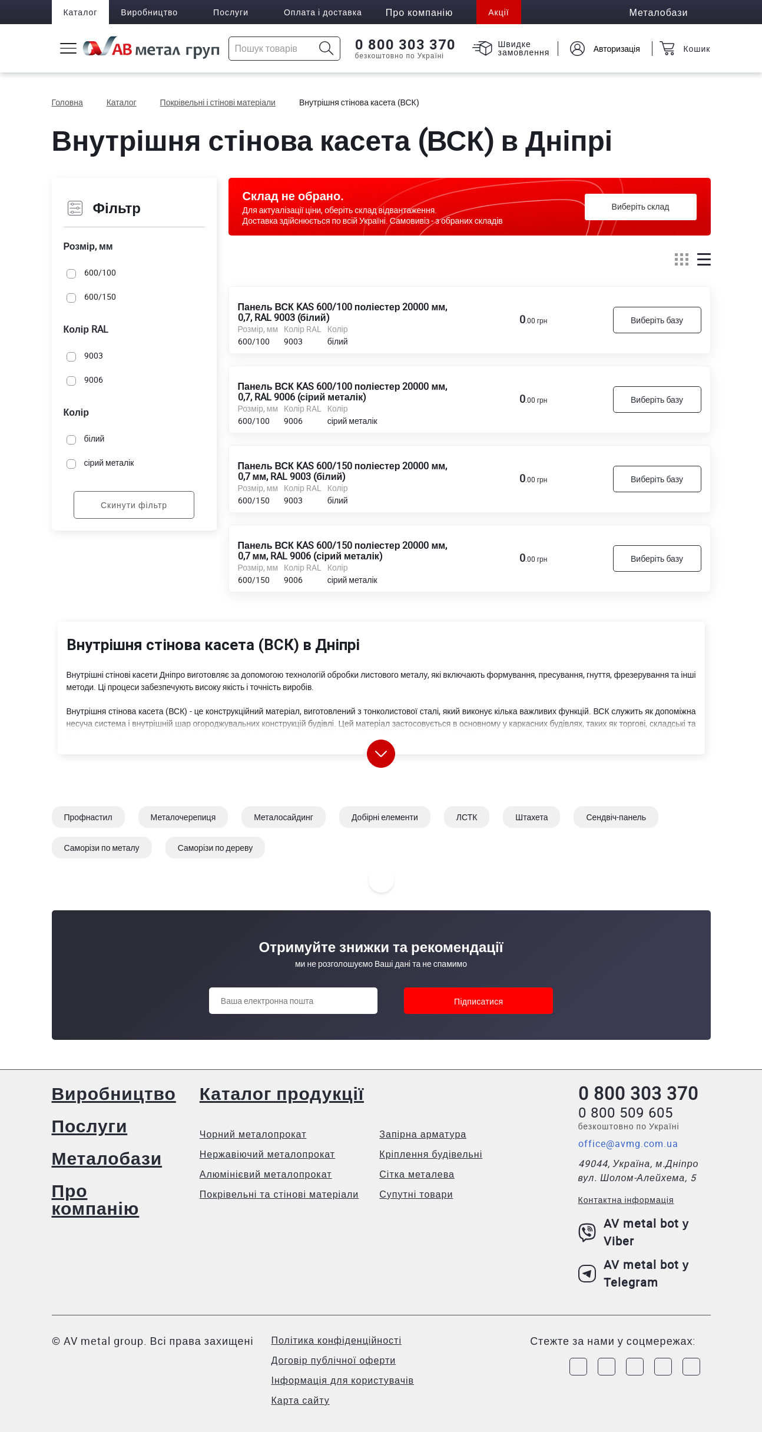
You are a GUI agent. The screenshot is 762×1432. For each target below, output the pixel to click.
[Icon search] (326, 48)
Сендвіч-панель (616, 817)
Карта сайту (300, 1400)
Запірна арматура (422, 1134)
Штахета (531, 817)
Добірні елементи (385, 817)
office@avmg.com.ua (628, 1143)
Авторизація (616, 48)
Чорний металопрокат (253, 1134)
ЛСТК (467, 817)
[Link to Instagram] (606, 1366)
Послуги (231, 12)
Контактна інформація (626, 1199)
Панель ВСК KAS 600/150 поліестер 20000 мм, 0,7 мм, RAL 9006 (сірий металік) (343, 550)
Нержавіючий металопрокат (267, 1154)
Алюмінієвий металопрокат (266, 1174)
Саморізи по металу (102, 847)
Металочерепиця (183, 817)
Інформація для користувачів (343, 1380)
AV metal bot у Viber (634, 1232)
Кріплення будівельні (430, 1154)
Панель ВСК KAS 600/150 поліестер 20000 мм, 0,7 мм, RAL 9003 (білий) (343, 470)
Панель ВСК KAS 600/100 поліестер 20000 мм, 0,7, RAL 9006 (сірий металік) (343, 391)
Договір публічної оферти (333, 1360)
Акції (498, 12)
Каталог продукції (282, 1093)
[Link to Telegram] (635, 1366)
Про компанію (96, 1199)
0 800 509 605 (625, 1112)
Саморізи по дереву (215, 847)
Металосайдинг (283, 817)
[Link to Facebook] (578, 1366)
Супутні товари (416, 1194)
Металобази (107, 1158)
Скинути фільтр (134, 505)
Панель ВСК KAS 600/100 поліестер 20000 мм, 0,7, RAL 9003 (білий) (343, 311)
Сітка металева (417, 1174)
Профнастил (88, 817)
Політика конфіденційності (336, 1340)
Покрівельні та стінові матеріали (279, 1194)
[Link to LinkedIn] (663, 1366)
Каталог (81, 12)
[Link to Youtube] (691, 1366)
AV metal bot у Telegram (634, 1273)
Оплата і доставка (323, 12)
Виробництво (149, 12)
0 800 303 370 (405, 45)
